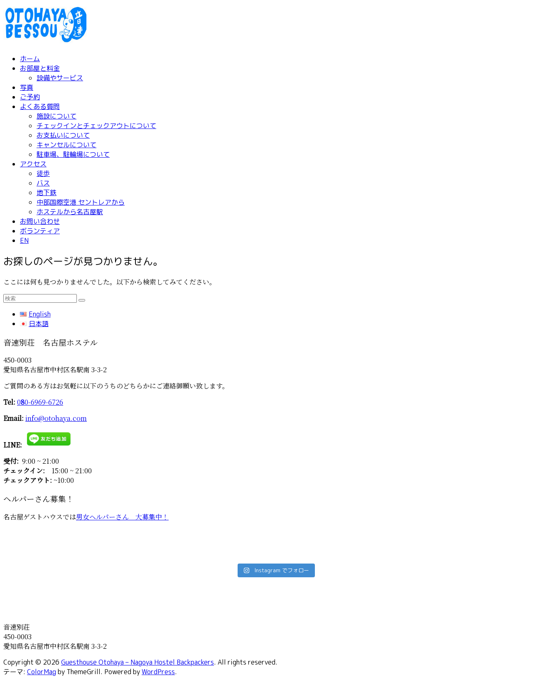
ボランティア (40, 230)
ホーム (30, 58)
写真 (26, 87)
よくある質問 (40, 106)
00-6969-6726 (40, 402)
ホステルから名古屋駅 (70, 211)
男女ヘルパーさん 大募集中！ (122, 517)
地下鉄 (46, 192)
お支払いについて (63, 135)
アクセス (33, 163)
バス (43, 183)
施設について (56, 116)
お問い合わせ (40, 221)
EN (24, 240)
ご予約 (30, 96)
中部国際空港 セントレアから (81, 202)
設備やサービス (60, 77)
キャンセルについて (66, 144)
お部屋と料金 (40, 68)
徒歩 (43, 173)
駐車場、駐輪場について (73, 154)
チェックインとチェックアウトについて (96, 125)
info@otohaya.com (56, 418)
